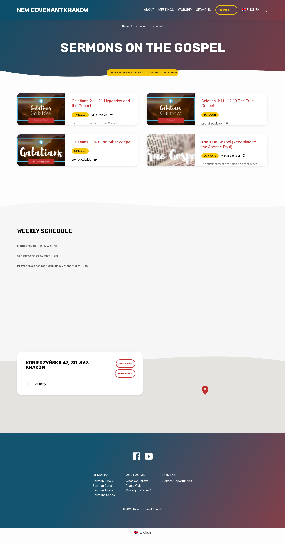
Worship (185, 9)
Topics (115, 72)
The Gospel (156, 25)
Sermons (203, 9)
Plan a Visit (133, 485)
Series (128, 72)
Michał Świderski (212, 123)
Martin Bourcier (230, 155)
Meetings (166, 9)
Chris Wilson (99, 114)
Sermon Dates (103, 485)
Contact (226, 10)
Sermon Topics (103, 490)
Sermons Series (104, 495)
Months (170, 72)
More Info (125, 364)
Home (125, 25)
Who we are (137, 475)
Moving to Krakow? (139, 490)
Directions (124, 374)
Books (140, 72)
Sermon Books (103, 481)
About (149, 9)
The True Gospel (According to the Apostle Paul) (228, 144)
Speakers (154, 72)
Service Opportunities (177, 481)
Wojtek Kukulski (81, 159)
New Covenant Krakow (52, 10)
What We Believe (137, 481)
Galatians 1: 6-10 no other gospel (101, 142)
